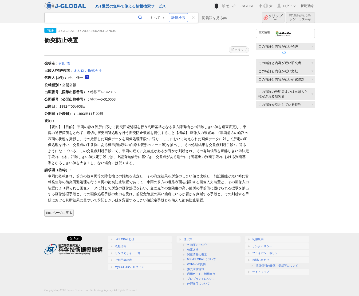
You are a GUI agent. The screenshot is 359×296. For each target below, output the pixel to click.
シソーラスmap (300, 17)
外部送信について (198, 283)
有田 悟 (64, 63)
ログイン (289, 6)
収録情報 (120, 246)
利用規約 (258, 239)
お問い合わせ (260, 260)
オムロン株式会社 (88, 71)
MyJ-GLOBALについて (201, 259)
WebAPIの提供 (196, 264)
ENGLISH (247, 6)
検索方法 (192, 249)
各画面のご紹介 (197, 245)
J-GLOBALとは (124, 239)
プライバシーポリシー (266, 253)
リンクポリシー (262, 246)
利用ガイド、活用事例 (201, 274)
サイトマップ (260, 271)
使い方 (231, 6)
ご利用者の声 (123, 260)
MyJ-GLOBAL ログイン (129, 267)
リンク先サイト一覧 (127, 253)
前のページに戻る (59, 213)
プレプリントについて (201, 278)
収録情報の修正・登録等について (277, 265)
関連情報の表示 (197, 254)
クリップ (275, 17)
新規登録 (307, 6)
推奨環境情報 (195, 269)
